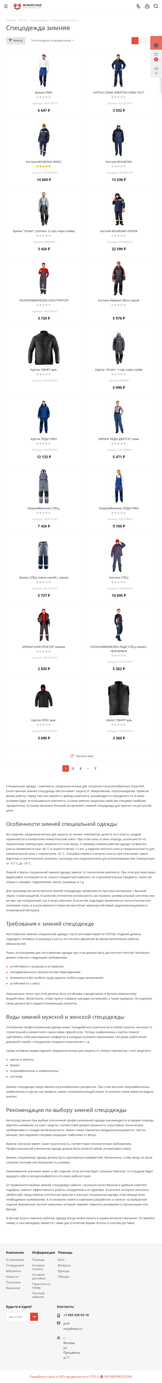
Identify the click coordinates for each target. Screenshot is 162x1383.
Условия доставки (39, 1276)
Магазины (13, 1271)
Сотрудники (15, 1265)
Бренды (63, 1271)
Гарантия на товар (41, 1285)
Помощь (38, 1260)
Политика (13, 1282)
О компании (15, 1260)
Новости (12, 1277)
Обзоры (64, 1277)
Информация (43, 1252)
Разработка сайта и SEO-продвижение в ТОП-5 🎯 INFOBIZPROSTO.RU (81, 1377)
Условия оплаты (38, 1267)
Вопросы (64, 1265)
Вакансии (13, 1288)
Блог (61, 1260)
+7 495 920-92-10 (76, 1315)
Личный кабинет (38, 1295)
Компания (15, 1252)
